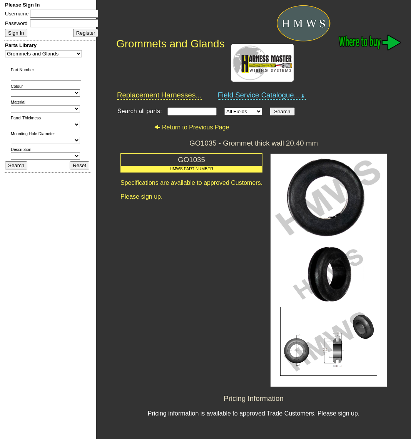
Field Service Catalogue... (262, 95)
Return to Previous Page (191, 127)
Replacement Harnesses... (159, 95)
